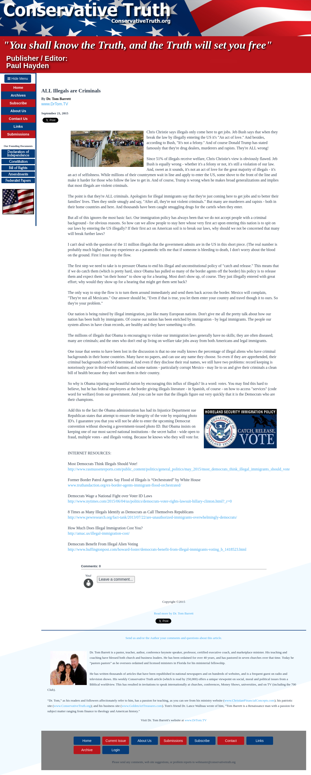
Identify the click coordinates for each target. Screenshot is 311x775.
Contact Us (18, 119)
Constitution (18, 161)
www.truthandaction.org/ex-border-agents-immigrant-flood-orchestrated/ (124, 485)
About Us (18, 111)
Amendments (18, 174)
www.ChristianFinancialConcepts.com (249, 700)
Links (18, 126)
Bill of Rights (18, 168)
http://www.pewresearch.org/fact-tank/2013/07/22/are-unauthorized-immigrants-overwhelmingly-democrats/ (152, 517)
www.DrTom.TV (54, 104)
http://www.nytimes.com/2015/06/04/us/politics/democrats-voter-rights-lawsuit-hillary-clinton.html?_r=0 (150, 501)
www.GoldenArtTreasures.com (142, 706)
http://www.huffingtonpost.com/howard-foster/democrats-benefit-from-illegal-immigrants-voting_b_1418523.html (157, 549)
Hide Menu (18, 79)
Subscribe (18, 103)
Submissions (18, 134)
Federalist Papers (18, 180)
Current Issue (115, 741)
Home (18, 88)
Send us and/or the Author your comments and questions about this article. (174, 638)
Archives (18, 95)
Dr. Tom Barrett (58, 99)
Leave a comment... (116, 579)
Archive (87, 750)
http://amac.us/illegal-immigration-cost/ (99, 533)
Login (116, 750)
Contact (231, 741)
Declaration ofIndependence (18, 153)
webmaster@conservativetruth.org (215, 762)
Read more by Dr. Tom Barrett (173, 613)
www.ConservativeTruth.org (72, 706)
